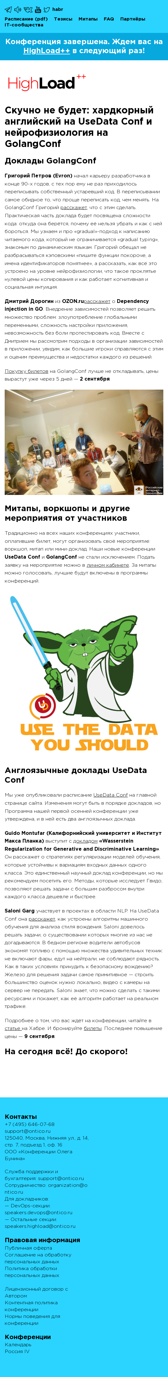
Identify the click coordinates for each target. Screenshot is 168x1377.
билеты (93, 1028)
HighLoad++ (46, 51)
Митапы (88, 19)
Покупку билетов (26, 371)
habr (57, 9)
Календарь (18, 1345)
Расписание (19, 19)
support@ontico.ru (27, 1131)
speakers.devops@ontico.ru (38, 1212)
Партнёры (132, 19)
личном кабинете (108, 565)
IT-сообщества (24, 25)
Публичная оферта (28, 1248)
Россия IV (17, 1351)
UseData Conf (111, 795)
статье (13, 1028)
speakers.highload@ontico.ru (40, 1226)
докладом (85, 841)
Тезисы (63, 19)
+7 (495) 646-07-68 (30, 1124)
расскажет (73, 207)
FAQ (109, 19)
